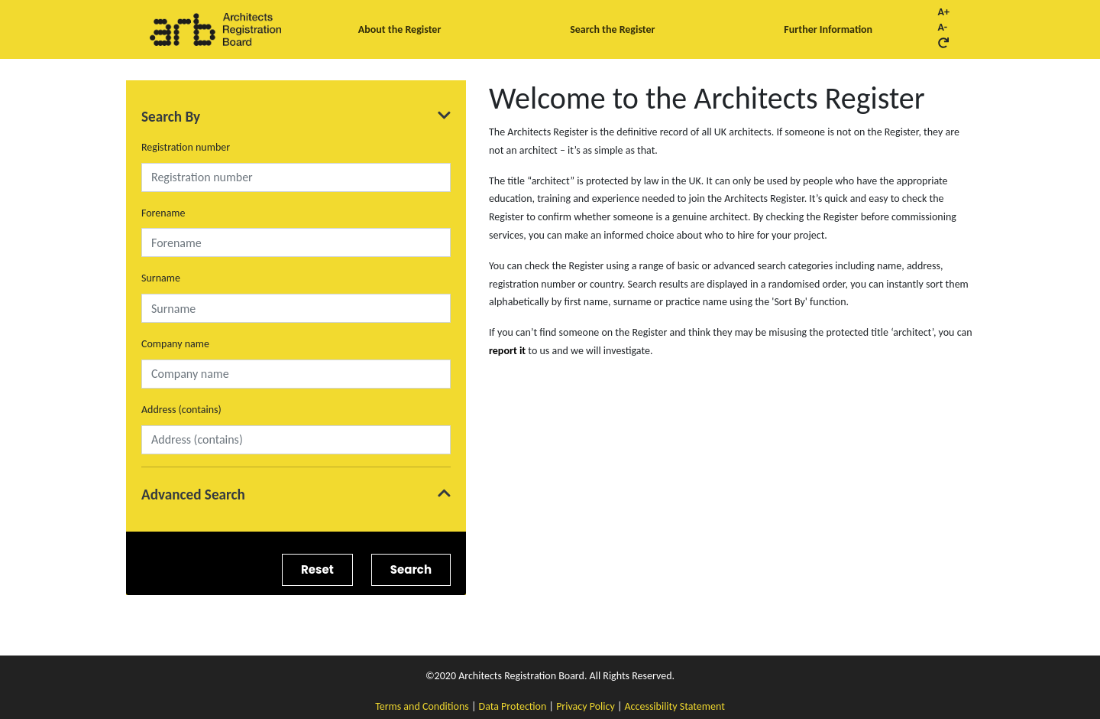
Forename (163, 213)
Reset (317, 569)
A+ (944, 12)
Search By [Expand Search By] (296, 116)
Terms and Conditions (422, 706)
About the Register (400, 29)
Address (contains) (181, 409)
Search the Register (612, 29)
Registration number (185, 147)
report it (507, 350)
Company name (175, 343)
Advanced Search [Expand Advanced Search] (296, 494)
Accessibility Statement (675, 706)
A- (943, 27)
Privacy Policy (585, 706)
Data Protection (513, 706)
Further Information (828, 29)
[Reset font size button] (943, 43)
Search (411, 569)
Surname (160, 278)
